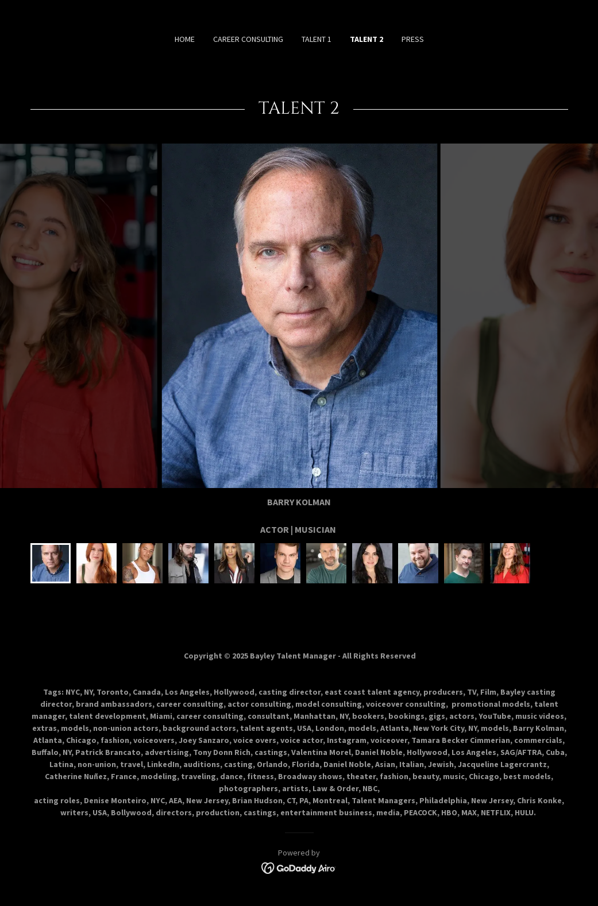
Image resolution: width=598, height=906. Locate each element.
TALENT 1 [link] (316, 39)
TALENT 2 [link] (366, 39)
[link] (299, 867)
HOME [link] (185, 39)
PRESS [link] (413, 39)
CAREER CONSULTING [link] (248, 39)
